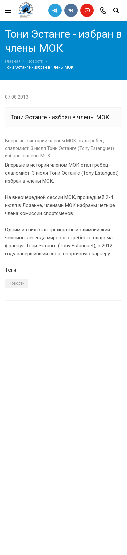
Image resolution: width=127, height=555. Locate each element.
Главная (13, 61)
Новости (35, 61)
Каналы (14, 441)
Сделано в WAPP (22, 537)
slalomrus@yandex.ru (38, 511)
